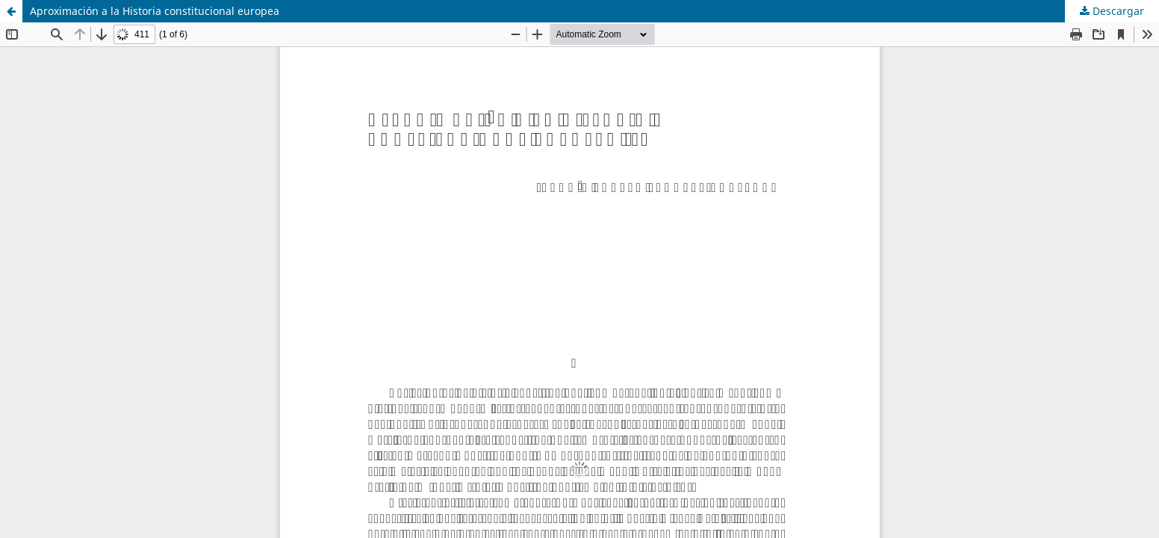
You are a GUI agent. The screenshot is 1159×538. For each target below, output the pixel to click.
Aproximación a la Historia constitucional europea (154, 11)
